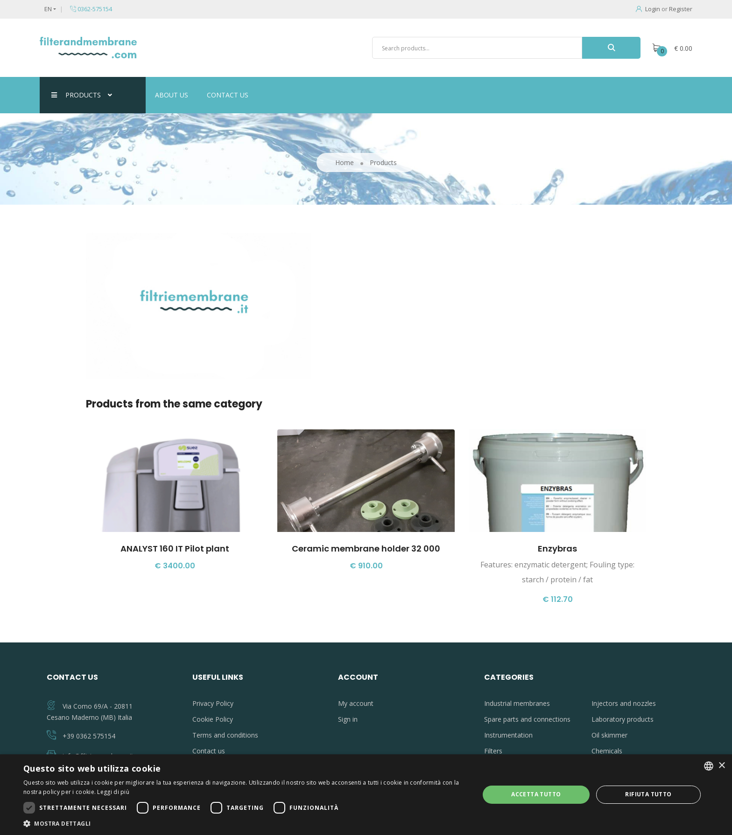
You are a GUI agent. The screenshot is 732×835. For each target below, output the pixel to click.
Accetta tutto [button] (536, 794)
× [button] (721, 765)
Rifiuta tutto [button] (648, 794)
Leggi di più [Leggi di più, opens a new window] (113, 792)
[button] (244, 823)
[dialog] (366, 794)
